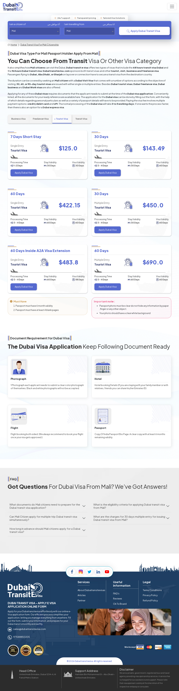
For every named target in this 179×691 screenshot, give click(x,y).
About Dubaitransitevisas (91, 590)
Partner (81, 600)
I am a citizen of (34, 24)
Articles (82, 595)
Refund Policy (150, 600)
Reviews (117, 598)
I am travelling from (89, 24)
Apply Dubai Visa (24, 172)
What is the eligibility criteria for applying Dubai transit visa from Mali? (129, 506)
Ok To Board (120, 603)
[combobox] (34, 31)
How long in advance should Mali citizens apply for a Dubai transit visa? (44, 530)
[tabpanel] (89, 211)
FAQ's (116, 593)
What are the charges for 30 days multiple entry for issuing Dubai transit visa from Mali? (129, 518)
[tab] (18, 119)
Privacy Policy (150, 595)
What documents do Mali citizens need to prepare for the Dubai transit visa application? (44, 506)
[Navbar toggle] (172, 6)
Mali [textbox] (14, 31)
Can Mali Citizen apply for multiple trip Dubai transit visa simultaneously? (43, 518)
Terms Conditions (152, 590)
